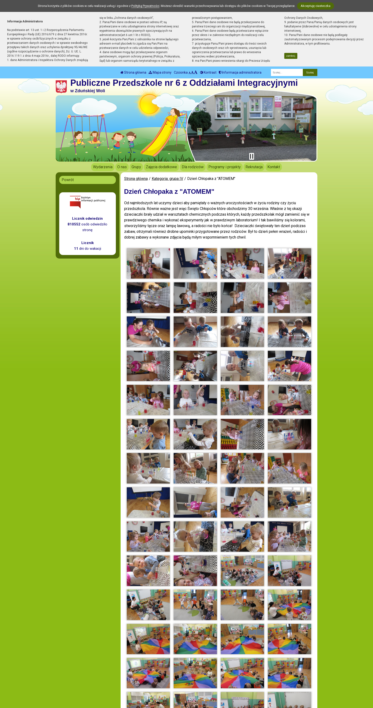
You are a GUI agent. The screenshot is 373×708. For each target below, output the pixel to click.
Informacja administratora (240, 72)
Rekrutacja (254, 167)
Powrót (68, 180)
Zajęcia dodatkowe (161, 167)
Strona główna (133, 72)
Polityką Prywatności (145, 6)
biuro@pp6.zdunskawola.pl (138, 685)
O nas (122, 167)
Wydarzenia (103, 167)
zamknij (290, 56)
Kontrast (208, 72)
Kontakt (273, 167)
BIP (177, 679)
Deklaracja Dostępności (194, 692)
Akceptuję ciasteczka (315, 6)
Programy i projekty (224, 167)
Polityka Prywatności (192, 685)
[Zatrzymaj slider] (251, 156)
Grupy (136, 167)
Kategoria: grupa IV (167, 178)
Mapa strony (160, 72)
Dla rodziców (193, 167)
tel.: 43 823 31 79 (130, 679)
